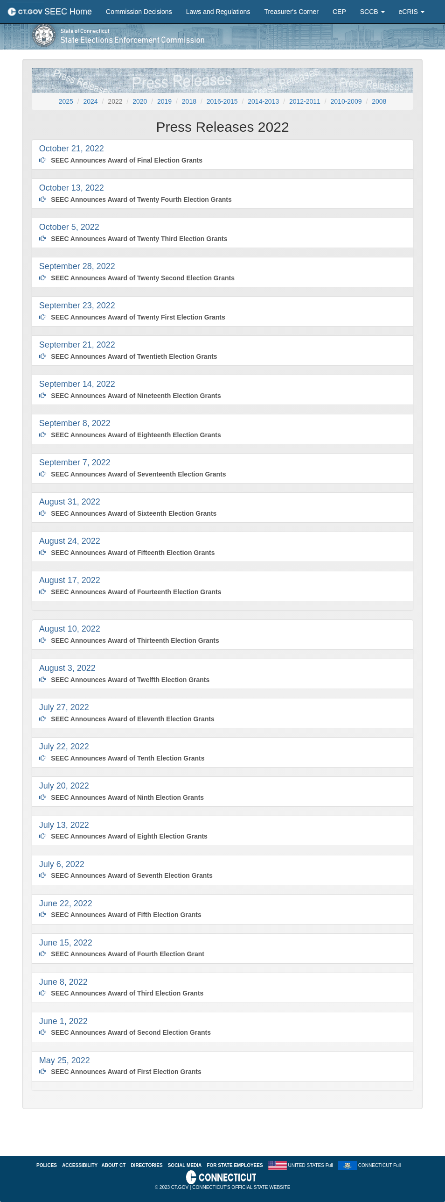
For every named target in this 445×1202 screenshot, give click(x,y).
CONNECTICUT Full (379, 1164)
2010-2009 (346, 101)
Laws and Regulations (218, 11)
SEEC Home (68, 11)
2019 (164, 101)
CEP (339, 11)
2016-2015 (222, 101)
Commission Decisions (139, 11)
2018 (189, 101)
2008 (379, 101)
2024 (90, 101)
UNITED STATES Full (310, 1164)
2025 (66, 101)
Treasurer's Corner (291, 11)
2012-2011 (304, 101)
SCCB (372, 11)
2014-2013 (263, 101)
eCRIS (411, 11)
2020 (139, 101)
